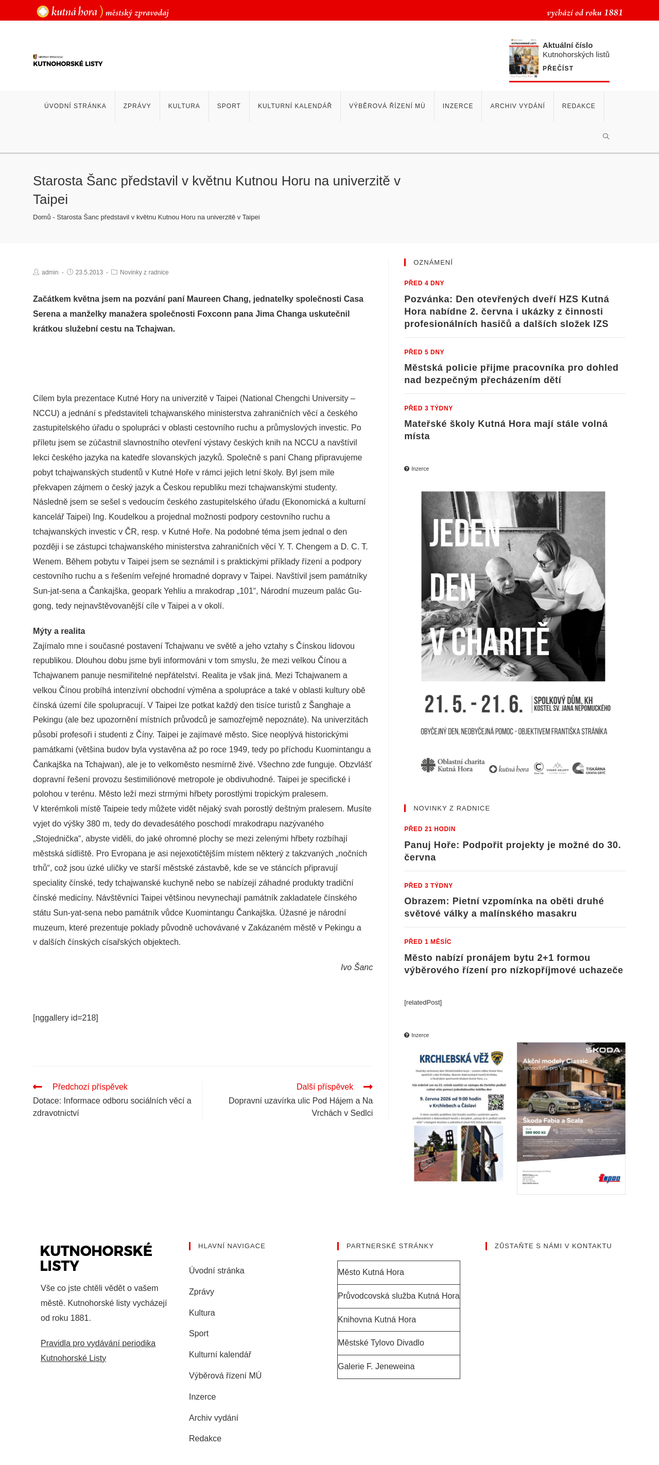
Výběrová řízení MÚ (225, 1375)
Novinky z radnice (144, 272)
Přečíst (558, 68)
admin (50, 272)
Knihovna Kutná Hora (377, 1319)
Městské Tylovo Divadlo (381, 1342)
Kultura (202, 1312)
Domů (42, 217)
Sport (199, 1333)
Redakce (205, 1438)
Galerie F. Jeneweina (376, 1366)
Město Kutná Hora (371, 1272)
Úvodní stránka (217, 1270)
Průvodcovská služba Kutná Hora (399, 1295)
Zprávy (201, 1291)
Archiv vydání (213, 1418)
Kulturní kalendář (220, 1354)
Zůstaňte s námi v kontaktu (553, 1246)
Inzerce (202, 1396)
